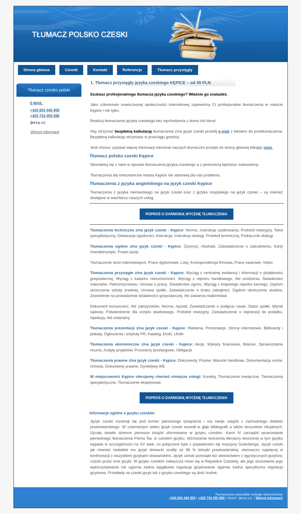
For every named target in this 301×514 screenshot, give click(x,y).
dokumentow (272, 494)
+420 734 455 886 (45, 116)
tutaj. (268, 147)
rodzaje (256, 494)
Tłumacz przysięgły (174, 70)
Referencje (132, 70)
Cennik (71, 70)
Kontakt (100, 70)
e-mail (224, 131)
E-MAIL (36, 103)
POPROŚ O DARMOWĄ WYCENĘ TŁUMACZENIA (187, 214)
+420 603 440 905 (45, 110)
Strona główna (37, 70)
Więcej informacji (45, 132)
